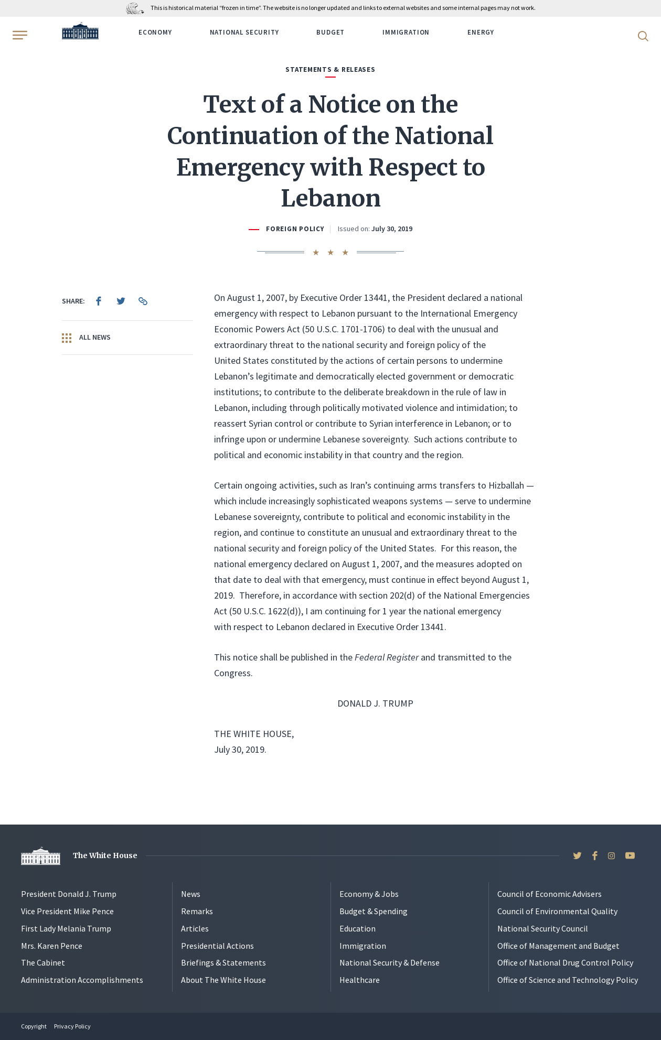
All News (86, 337)
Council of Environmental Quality (557, 911)
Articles (195, 928)
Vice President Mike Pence (67, 911)
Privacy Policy (72, 1026)
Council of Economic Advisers (549, 894)
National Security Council (542, 928)
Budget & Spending (373, 911)
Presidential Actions (217, 945)
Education (357, 928)
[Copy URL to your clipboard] (142, 301)
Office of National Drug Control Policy (565, 962)
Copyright (34, 1026)
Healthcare (359, 979)
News (190, 894)
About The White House (223, 979)
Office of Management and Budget (558, 945)
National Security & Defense (389, 962)
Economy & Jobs (369, 894)
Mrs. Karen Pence (51, 945)
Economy (155, 32)
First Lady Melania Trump (66, 928)
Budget (330, 32)
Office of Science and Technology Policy (567, 979)
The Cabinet (43, 962)
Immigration (406, 32)
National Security (244, 32)
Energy (480, 32)
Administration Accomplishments (82, 979)
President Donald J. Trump (68, 894)
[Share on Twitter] (120, 301)
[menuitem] (98, 301)
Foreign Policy (295, 228)
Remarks (197, 911)
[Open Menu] (19, 35)
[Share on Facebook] (98, 301)
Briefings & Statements (223, 962)
